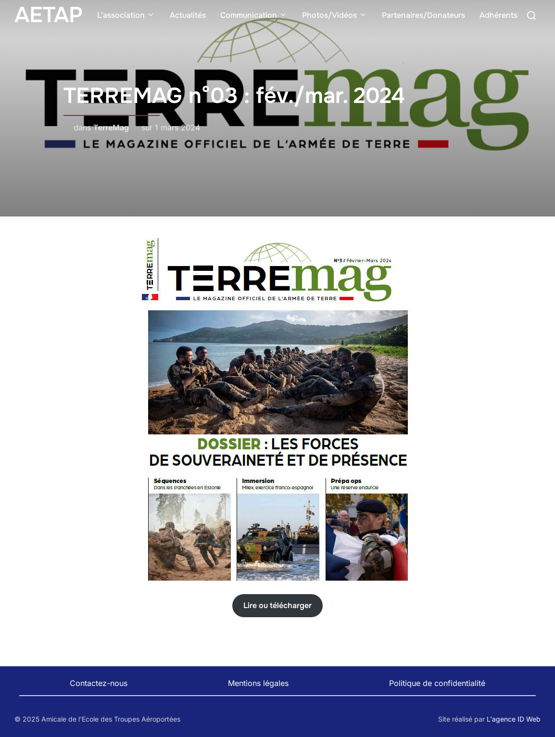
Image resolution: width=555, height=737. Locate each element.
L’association (126, 15)
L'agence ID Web (514, 719)
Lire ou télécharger (277, 605)
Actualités (188, 15)
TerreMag (111, 127)
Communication (254, 15)
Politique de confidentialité (437, 683)
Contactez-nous (98, 683)
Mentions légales (258, 683)
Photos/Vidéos (334, 15)
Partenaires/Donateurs (423, 15)
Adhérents (498, 15)
